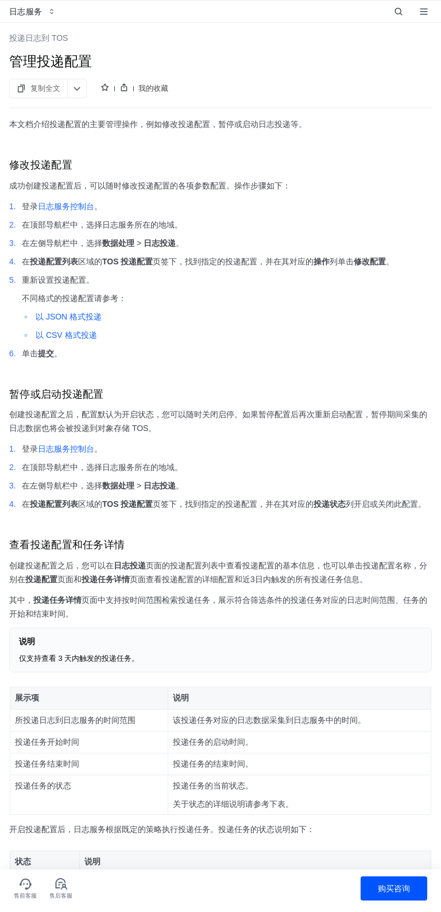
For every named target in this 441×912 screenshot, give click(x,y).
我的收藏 (153, 88)
